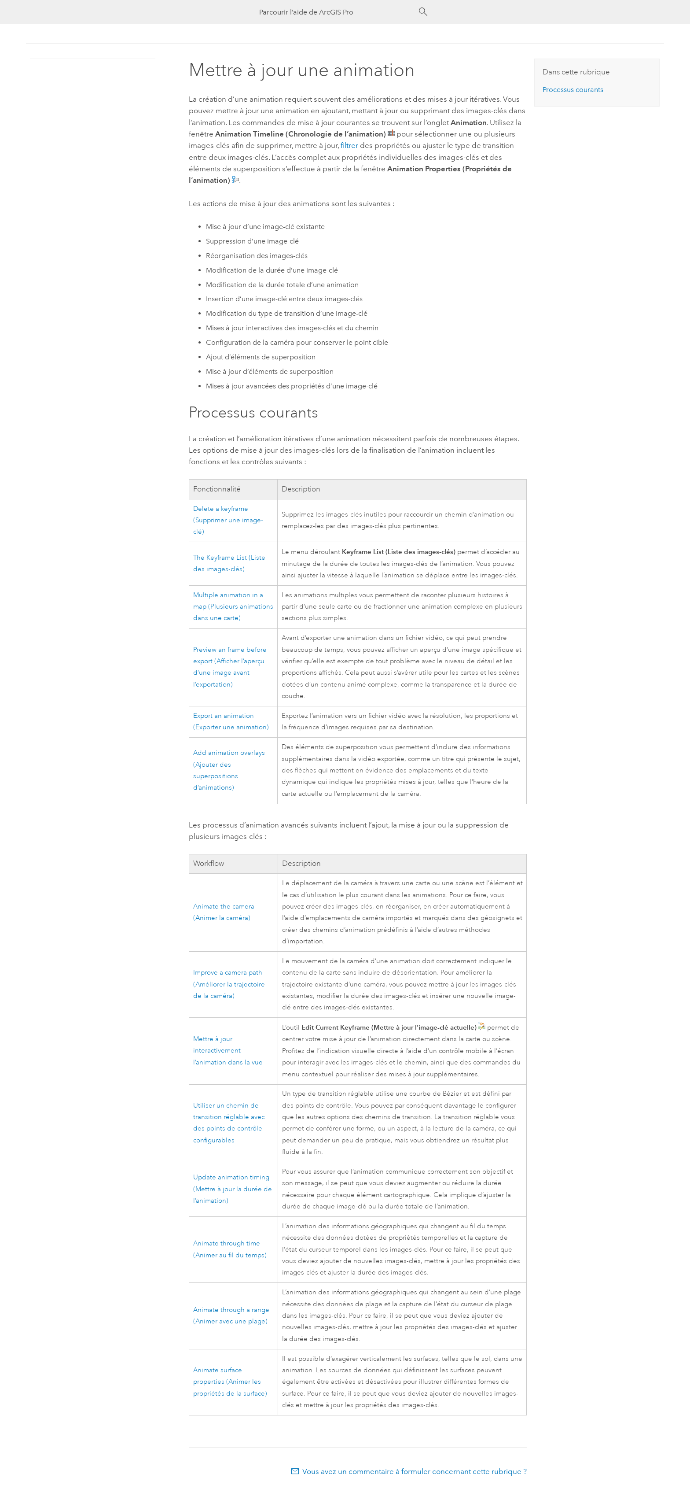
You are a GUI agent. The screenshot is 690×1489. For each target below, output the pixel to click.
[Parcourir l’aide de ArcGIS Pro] (336, 12)
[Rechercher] (423, 11)
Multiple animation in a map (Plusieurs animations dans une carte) (233, 607)
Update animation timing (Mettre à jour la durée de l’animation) (232, 1189)
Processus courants (573, 89)
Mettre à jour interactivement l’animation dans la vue (228, 1051)
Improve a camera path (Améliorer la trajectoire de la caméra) (229, 984)
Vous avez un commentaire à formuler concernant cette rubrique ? (414, 1471)
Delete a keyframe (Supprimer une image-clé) (228, 520)
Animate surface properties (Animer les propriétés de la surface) (230, 1382)
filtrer (349, 145)
